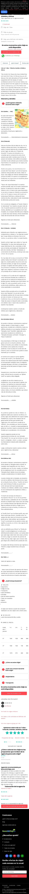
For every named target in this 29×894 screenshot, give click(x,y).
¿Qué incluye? (15, 63)
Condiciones (12, 885)
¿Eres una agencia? (9, 845)
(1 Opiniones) (6, 24)
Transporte (9, 683)
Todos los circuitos (9, 848)
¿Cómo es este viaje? (13, 662)
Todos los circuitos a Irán (14, 693)
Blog (3, 822)
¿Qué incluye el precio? (13, 581)
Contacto (6, 842)
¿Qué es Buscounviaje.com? (10, 819)
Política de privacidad (8, 869)
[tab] (15, 103)
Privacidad (5, 885)
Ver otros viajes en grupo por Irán (10, 723)
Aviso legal (6, 887)
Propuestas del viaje (7, 738)
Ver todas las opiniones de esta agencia (14, 806)
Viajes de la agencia (6, 796)
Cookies (18, 885)
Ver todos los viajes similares (9, 711)
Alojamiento (9, 677)
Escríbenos (8, 706)
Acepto (4, 11)
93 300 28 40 (8, 839)
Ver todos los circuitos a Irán (11, 52)
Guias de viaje (8, 851)
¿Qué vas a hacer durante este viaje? (14, 669)
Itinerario (5, 63)
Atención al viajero (6, 788)
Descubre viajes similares (15, 49)
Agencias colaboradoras (9, 825)
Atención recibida (20, 738)
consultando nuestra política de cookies (18, 9)
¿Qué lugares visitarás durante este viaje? (13, 103)
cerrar (24, 1)
